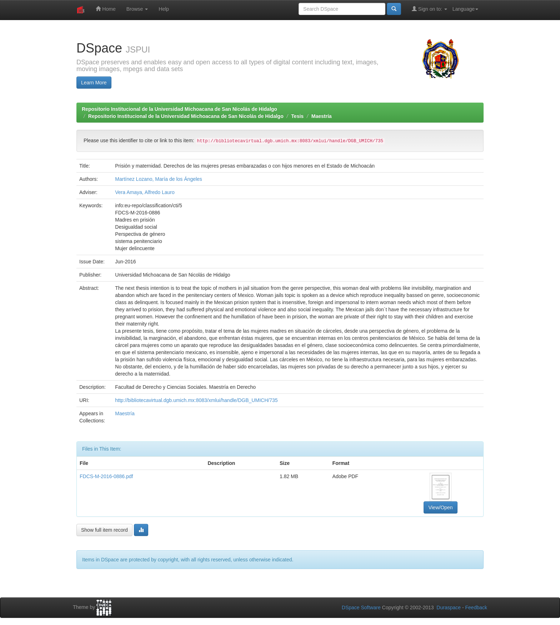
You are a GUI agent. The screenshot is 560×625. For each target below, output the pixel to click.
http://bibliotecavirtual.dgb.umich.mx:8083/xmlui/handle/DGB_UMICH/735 (196, 400)
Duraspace (448, 607)
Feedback (476, 607)
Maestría (321, 116)
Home (105, 9)
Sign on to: (429, 9)
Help (164, 9)
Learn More (94, 82)
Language (465, 9)
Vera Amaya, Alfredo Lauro (145, 192)
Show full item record (104, 530)
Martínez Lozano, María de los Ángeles (158, 179)
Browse (137, 9)
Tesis (297, 116)
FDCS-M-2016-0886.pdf (106, 476)
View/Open (440, 507)
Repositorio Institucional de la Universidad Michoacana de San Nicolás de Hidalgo (179, 109)
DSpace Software (361, 607)
